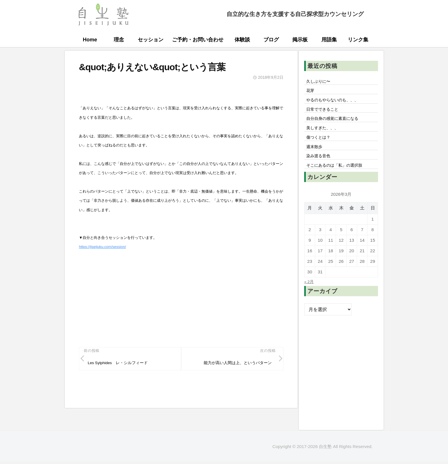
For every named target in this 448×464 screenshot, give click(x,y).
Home (90, 40)
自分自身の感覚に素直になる (336, 123)
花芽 (311, 92)
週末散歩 (316, 155)
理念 (119, 40)
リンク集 (358, 40)
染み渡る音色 (320, 166)
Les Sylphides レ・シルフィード (124, 364)
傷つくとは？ (320, 145)
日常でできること (325, 113)
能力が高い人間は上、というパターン (232, 364)
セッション (150, 40)
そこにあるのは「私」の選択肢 (339, 176)
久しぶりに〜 (320, 81)
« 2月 (309, 293)
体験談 (242, 40)
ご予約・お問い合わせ (197, 40)
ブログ (271, 40)
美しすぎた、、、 (325, 134)
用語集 (329, 40)
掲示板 (300, 40)
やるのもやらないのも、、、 (336, 102)
